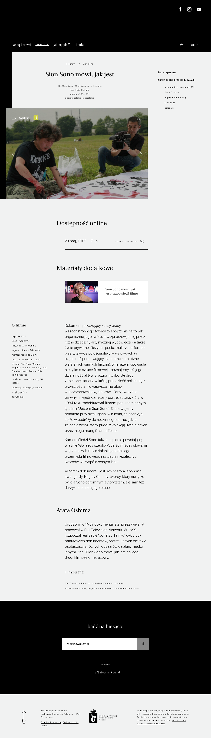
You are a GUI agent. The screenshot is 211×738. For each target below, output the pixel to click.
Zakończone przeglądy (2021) (176, 79)
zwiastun (23, 117)
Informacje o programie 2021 (180, 87)
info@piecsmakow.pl (105, 672)
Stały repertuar (166, 72)
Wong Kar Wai (22, 46)
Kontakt (81, 46)
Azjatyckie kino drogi (175, 97)
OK (143, 644)
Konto (194, 44)
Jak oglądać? (62, 46)
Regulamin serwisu (51, 722)
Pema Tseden (171, 92)
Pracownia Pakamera (63, 714)
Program (42, 44)
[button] (141, 154)
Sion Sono (169, 102)
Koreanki (169, 108)
